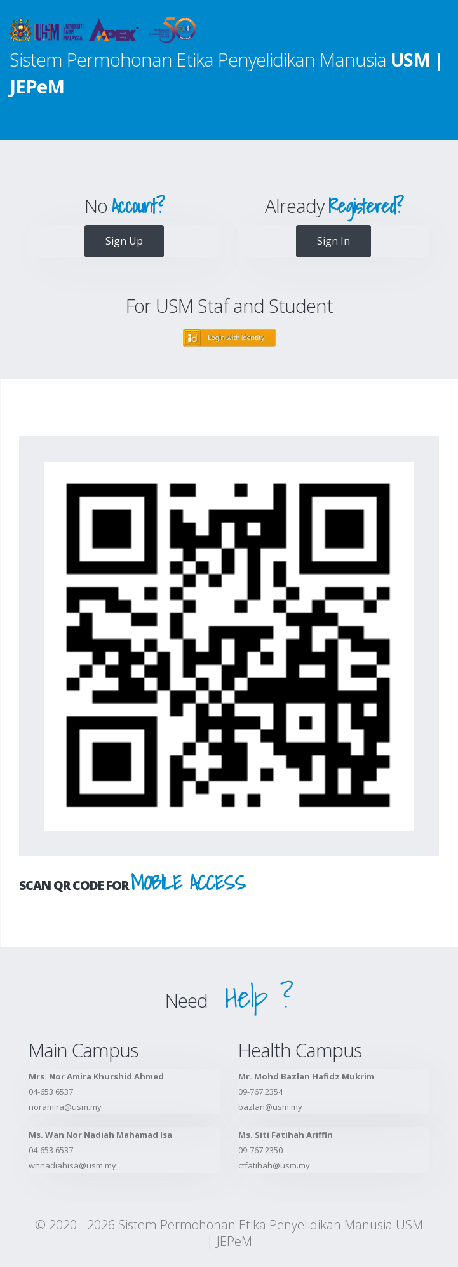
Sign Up (124, 241)
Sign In (333, 241)
